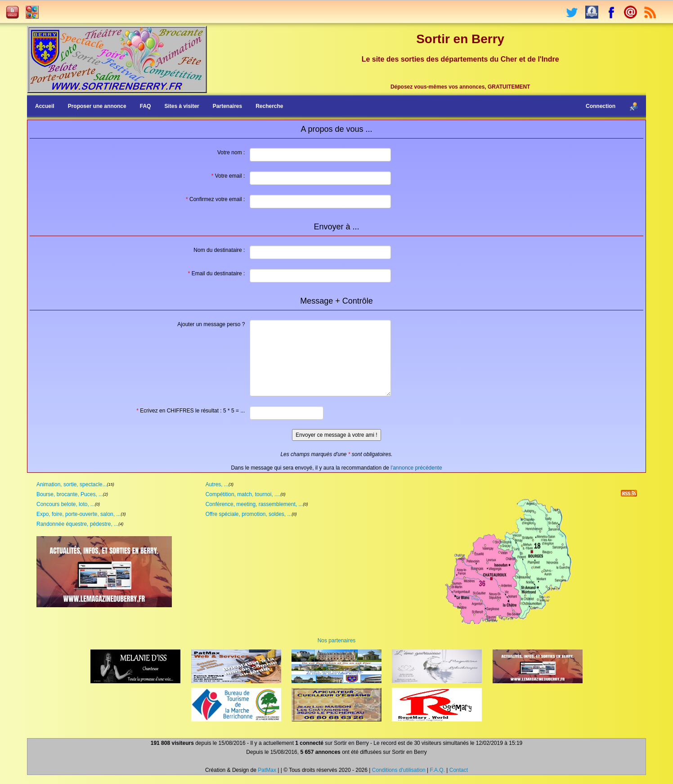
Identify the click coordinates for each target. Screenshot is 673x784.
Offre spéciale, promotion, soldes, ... (249, 514)
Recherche (269, 106)
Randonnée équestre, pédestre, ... (77, 524)
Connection (600, 106)
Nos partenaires (337, 640)
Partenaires (227, 106)
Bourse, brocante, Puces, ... (69, 494)
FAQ (145, 106)
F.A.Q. (437, 770)
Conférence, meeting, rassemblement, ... (254, 504)
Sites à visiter (181, 106)
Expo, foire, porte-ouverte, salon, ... (78, 514)
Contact (458, 770)
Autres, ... (217, 484)
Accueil (44, 106)
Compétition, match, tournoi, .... (243, 494)
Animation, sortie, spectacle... (71, 484)
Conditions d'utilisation (399, 770)
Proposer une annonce (97, 106)
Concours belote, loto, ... (65, 504)
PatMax (267, 770)
